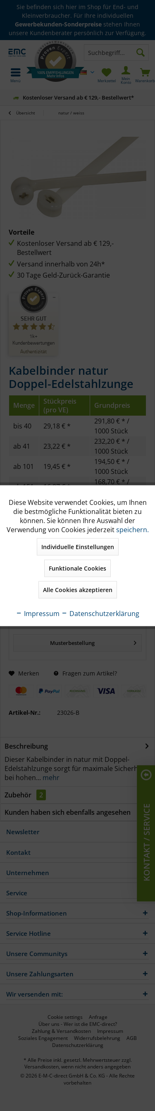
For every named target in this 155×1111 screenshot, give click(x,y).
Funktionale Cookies (77, 568)
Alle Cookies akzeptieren (77, 589)
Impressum (38, 613)
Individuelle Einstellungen (77, 546)
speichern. (132, 529)
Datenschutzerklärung (100, 613)
